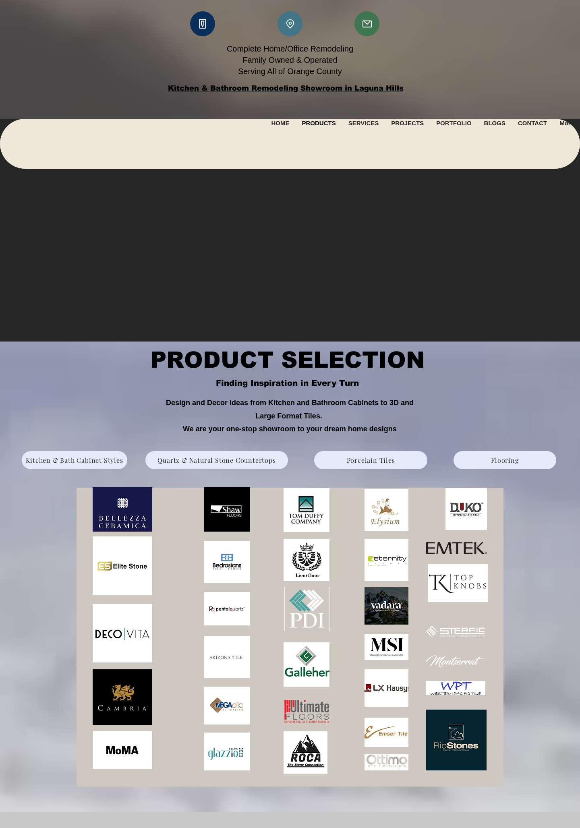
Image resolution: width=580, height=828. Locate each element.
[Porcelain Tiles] (370, 460)
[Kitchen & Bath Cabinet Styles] (74, 460)
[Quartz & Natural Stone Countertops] (216, 460)
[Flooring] (505, 460)
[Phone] (202, 23)
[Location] (290, 23)
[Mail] (366, 23)
